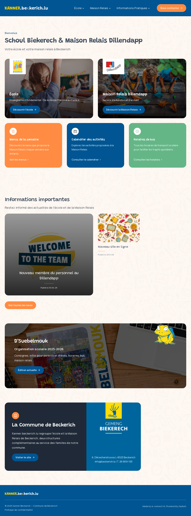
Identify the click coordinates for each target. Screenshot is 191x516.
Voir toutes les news (20, 305)
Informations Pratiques (133, 8)
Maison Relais (100, 8)
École (79, 8)
